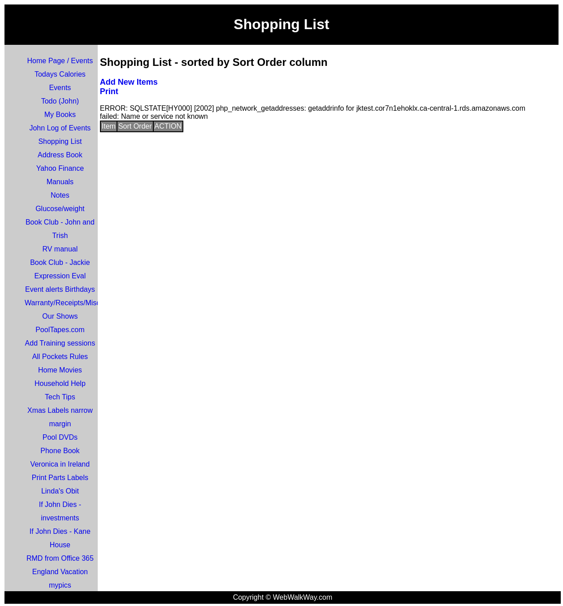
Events (60, 87)
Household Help (60, 383)
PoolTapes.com (59, 329)
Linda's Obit (60, 491)
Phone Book (59, 450)
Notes (60, 195)
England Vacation (60, 572)
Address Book (60, 155)
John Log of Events (60, 128)
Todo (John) (60, 101)
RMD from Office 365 (60, 558)
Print (109, 91)
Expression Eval (60, 276)
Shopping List (60, 141)
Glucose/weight (59, 208)
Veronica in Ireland (60, 464)
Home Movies (60, 370)
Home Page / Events (60, 61)
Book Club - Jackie (60, 262)
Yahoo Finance (60, 168)
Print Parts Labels (60, 477)
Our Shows (60, 316)
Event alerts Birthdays (60, 289)
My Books (60, 114)
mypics (60, 585)
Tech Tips (60, 397)
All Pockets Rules (60, 356)
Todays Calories (60, 74)
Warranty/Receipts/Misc (62, 303)
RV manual (60, 249)
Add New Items (129, 82)
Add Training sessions (60, 343)
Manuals (60, 182)
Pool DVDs (60, 437)
